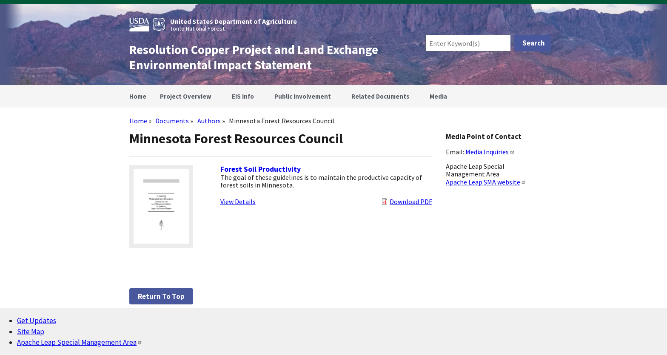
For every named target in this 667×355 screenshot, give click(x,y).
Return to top (161, 296)
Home (138, 120)
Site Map (30, 331)
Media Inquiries (490, 152)
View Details (238, 201)
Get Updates (36, 320)
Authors (209, 120)
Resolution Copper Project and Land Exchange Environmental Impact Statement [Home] (253, 57)
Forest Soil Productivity (260, 169)
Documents (172, 120)
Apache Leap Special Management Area (80, 342)
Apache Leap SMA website (486, 182)
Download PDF (411, 201)
